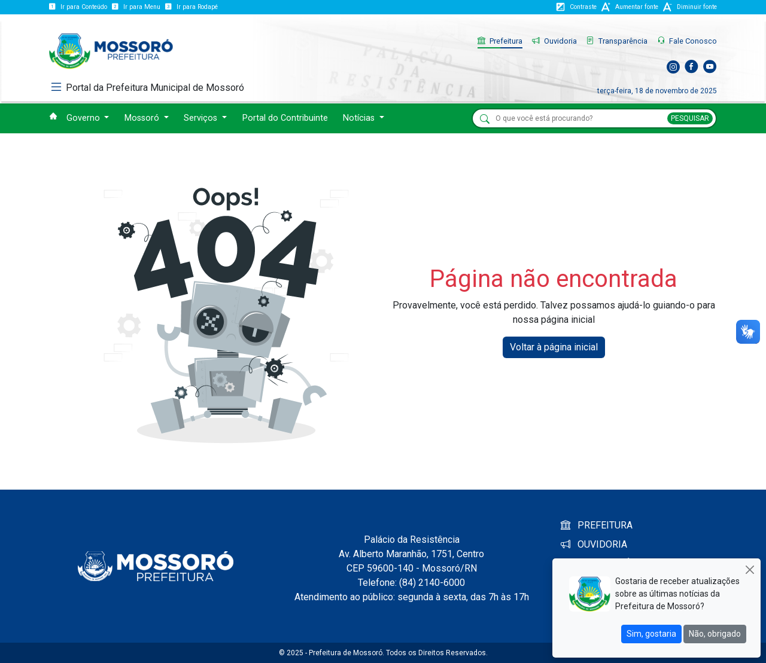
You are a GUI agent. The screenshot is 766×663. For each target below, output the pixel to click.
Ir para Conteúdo (78, 7)
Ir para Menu (136, 7)
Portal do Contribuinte (285, 118)
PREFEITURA (597, 525)
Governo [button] (84, 118)
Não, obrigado (715, 633)
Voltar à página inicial (554, 347)
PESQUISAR (690, 118)
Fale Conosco (687, 40)
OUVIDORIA (594, 544)
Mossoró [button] (143, 118)
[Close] (749, 569)
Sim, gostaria (651, 633)
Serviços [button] (202, 118)
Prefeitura (500, 40)
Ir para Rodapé (191, 7)
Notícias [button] (360, 118)
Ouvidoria (554, 40)
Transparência (617, 40)
